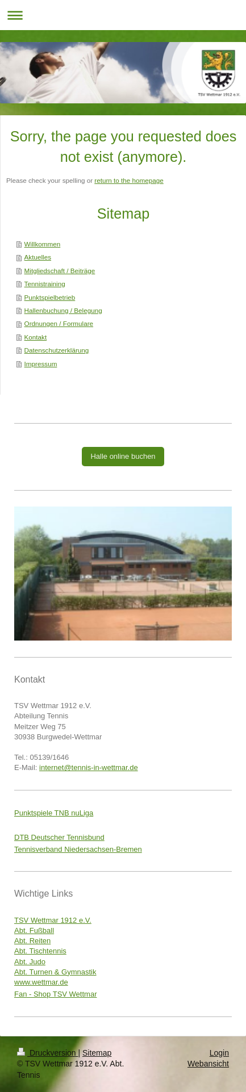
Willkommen (42, 244)
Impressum (40, 363)
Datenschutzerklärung (56, 350)
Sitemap (96, 1052)
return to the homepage (129, 180)
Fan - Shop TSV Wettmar (55, 994)
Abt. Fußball (34, 930)
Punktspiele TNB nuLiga (53, 813)
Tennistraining (44, 283)
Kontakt (35, 337)
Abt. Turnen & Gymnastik (55, 972)
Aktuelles (37, 257)
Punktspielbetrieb (50, 297)
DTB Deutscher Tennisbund (59, 837)
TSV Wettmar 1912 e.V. (52, 920)
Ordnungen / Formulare (58, 323)
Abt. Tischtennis (40, 951)
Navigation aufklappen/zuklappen (123, 15)
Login (219, 1052)
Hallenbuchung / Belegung (63, 310)
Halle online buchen (122, 456)
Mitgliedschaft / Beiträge (59, 270)
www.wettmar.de (41, 982)
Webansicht (208, 1063)
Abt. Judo (29, 961)
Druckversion (47, 1052)
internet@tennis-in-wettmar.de (88, 767)
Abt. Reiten (32, 940)
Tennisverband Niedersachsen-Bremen (78, 849)
